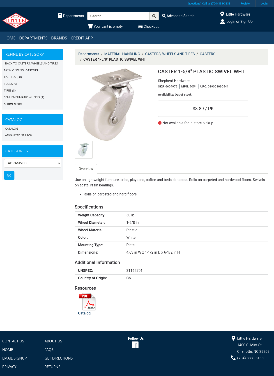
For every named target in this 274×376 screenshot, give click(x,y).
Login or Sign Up (239, 21)
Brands (59, 38)
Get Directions (59, 358)
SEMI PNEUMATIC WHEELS (22, 97)
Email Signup (14, 358)
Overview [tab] (85, 169)
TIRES (8, 90)
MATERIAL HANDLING (122, 54)
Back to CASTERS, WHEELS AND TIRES (31, 63)
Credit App (82, 38)
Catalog (11, 128)
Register (245, 3)
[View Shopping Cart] (105, 26)
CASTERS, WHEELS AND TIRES (170, 54)
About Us (53, 341)
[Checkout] (148, 26)
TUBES (8, 84)
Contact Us (13, 341)
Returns (52, 366)
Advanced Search (18, 135)
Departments (33, 38)
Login (264, 3)
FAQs (49, 349)
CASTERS (10, 77)
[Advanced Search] (178, 16)
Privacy (9, 366)
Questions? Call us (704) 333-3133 (209, 3)
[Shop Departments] (71, 16)
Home (10, 38)
